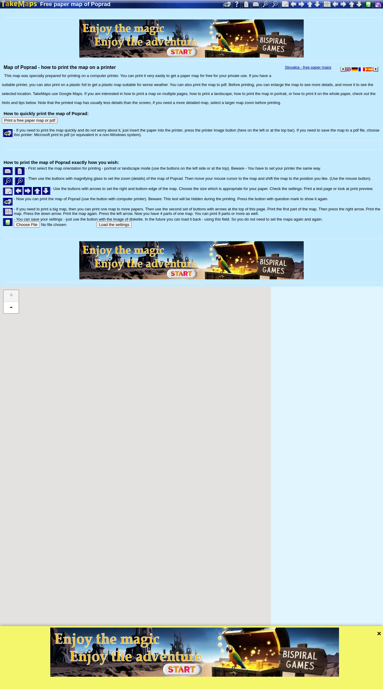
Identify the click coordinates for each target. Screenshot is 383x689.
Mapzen (260, 676)
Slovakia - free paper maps (308, 67)
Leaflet (188, 676)
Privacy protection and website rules (140, 684)
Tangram (207, 676)
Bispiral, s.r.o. (62, 684)
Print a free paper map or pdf (29, 120)
